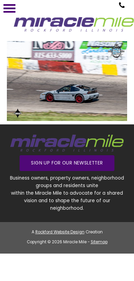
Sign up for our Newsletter (67, 163)
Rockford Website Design (60, 232)
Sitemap (99, 242)
